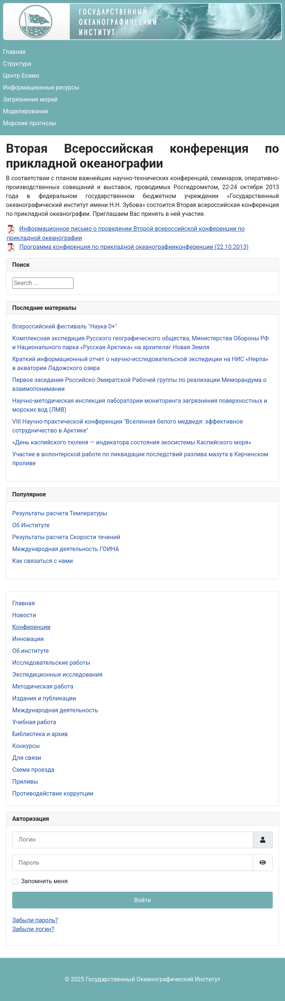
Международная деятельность (55, 710)
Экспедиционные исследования (57, 674)
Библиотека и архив (40, 734)
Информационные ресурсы (41, 87)
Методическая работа (42, 686)
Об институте (30, 650)
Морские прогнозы (29, 123)
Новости (24, 615)
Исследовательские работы (51, 662)
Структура (17, 63)
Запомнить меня (44, 881)
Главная (14, 51)
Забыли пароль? (35, 920)
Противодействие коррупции (53, 793)
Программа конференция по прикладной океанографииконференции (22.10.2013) (134, 246)
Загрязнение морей (30, 99)
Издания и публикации (44, 698)
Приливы (25, 781)
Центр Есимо (21, 75)
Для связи (26, 757)
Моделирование (25, 111)
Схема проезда (33, 769)
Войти (142, 900)
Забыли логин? (33, 929)
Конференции (31, 627)
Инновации (28, 638)
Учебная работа (34, 722)
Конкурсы (26, 745)
